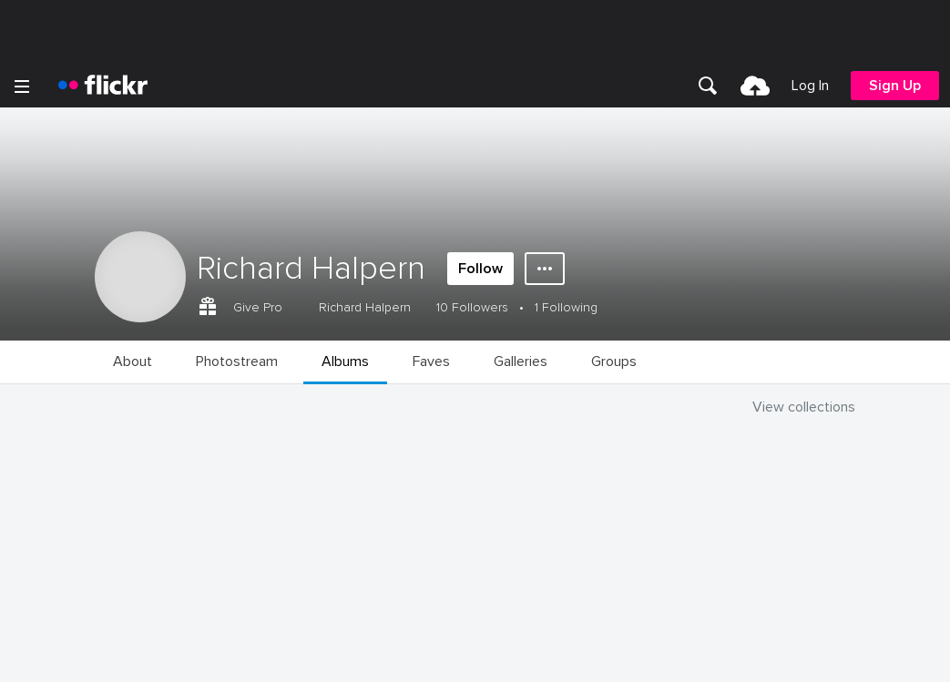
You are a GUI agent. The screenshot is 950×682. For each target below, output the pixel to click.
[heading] (103, 85)
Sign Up (895, 85)
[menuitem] (708, 85)
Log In (810, 85)
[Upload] (755, 85)
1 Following (566, 307)
